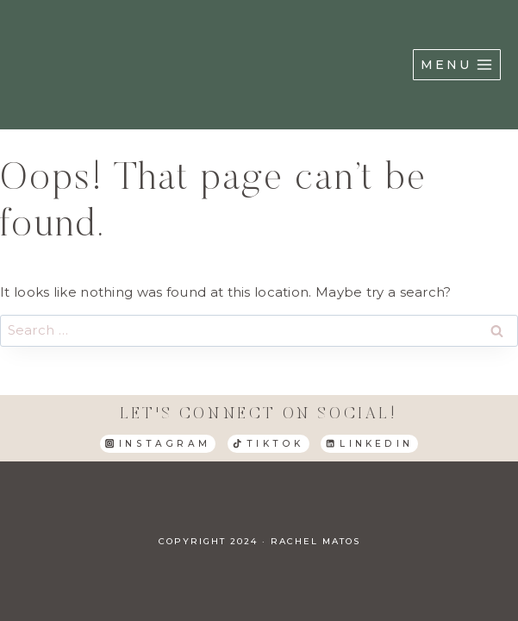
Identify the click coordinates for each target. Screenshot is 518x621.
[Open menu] (457, 64)
